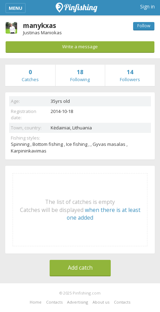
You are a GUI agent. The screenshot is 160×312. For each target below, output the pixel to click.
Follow (143, 26)
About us (101, 302)
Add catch (80, 267)
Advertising (77, 302)
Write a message (80, 46)
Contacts (54, 302)
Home (36, 302)
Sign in (147, 6)
